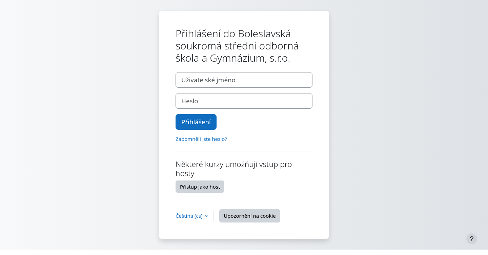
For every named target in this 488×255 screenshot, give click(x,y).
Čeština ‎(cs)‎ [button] (190, 215)
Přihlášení (196, 122)
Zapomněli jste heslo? (201, 138)
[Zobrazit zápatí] (471, 238)
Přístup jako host (200, 186)
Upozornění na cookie (250, 215)
